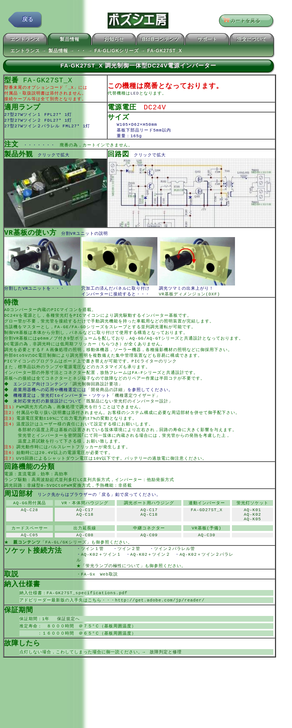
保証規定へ (66, 647)
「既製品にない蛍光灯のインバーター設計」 (128, 414)
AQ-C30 (207, 559)
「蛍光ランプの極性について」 (113, 592)
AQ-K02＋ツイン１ (103, 579)
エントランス (25, 40)
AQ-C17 (85, 530)
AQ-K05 (252, 541)
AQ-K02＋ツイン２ (152, 579)
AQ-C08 (85, 559)
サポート (207, 40)
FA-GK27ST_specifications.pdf (87, 620)
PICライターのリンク (154, 371)
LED (134, 95)
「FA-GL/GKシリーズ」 (66, 566)
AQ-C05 (29, 559)
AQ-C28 (29, 530)
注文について (252, 40)
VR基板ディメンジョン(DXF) (189, 300)
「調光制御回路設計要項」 (96, 396)
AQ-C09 (149, 559)
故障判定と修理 (166, 682)
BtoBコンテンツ (160, 40)
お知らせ (114, 40)
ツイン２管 (133, 573)
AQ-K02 (252, 536)
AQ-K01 (252, 530)
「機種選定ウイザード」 (136, 408)
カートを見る (243, 21)
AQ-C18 (85, 536)
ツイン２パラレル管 (179, 573)
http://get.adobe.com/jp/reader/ (160, 627)
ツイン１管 (97, 573)
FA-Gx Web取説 (99, 600)
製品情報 (69, 40)
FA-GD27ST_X (207, 530)
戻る (27, 20)
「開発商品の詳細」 (107, 402)
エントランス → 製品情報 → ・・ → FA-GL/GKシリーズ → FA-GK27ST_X (96, 52)
